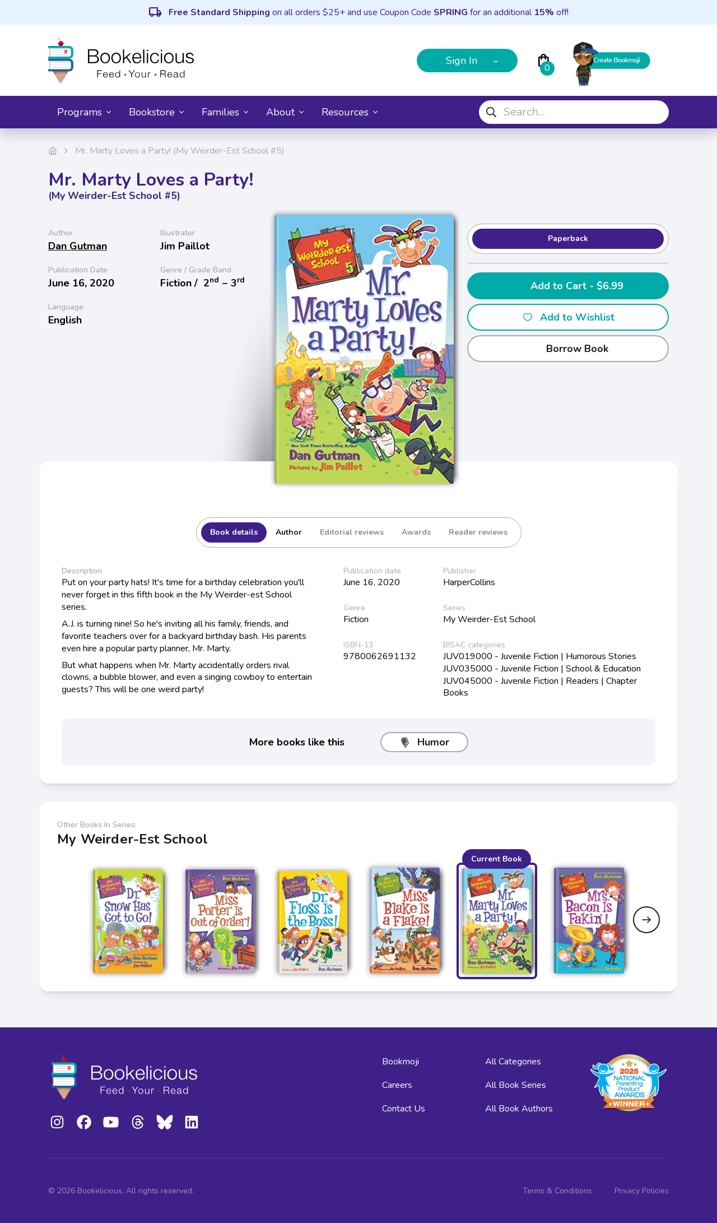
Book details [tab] (234, 532)
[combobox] (574, 112)
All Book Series (515, 1085)
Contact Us (403, 1108)
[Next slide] (646, 919)
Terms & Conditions (557, 1190)
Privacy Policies (641, 1190)
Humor (424, 742)
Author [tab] (289, 532)
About (285, 112)
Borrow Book (568, 348)
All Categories (513, 1061)
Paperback (568, 238)
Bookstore (156, 112)
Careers (397, 1085)
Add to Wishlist (568, 317)
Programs (84, 112)
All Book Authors (519, 1108)
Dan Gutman (77, 246)
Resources (350, 112)
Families (225, 112)
